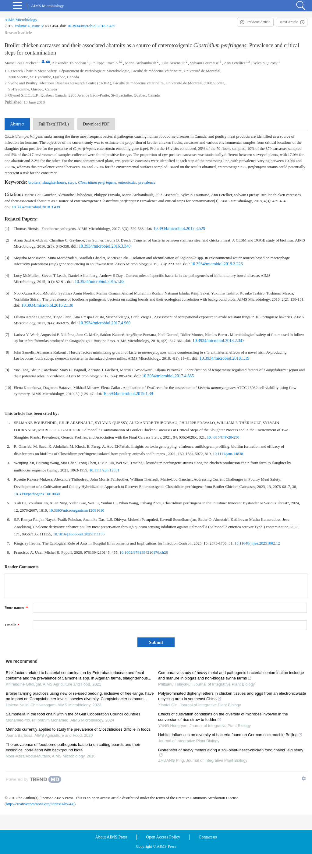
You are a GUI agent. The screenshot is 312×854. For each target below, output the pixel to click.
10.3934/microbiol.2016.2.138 (47, 305)
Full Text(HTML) (53, 124)
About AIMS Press (111, 837)
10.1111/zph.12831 (104, 470)
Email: (12, 625)
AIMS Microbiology (21, 19)
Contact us (208, 837)
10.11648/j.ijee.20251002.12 (257, 543)
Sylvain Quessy (265, 63)
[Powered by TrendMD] (33, 779)
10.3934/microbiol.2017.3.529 (179, 228)
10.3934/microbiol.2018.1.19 (224, 358)
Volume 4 (22, 25)
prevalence (146, 182)
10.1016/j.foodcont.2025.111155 (79, 534)
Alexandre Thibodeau (69, 63)
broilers (34, 182)
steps (72, 182)
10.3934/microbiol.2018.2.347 (218, 340)
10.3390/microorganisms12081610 (76, 510)
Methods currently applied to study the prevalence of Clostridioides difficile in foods (78, 729)
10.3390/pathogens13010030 (37, 494)
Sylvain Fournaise (204, 63)
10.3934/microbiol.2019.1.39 (128, 393)
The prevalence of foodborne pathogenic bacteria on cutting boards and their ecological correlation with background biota (73, 747)
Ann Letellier (234, 63)
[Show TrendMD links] (303, 778)
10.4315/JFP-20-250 (223, 437)
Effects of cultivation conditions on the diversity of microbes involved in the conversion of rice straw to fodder (223, 717)
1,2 (120, 61)
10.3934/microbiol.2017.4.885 (168, 376)
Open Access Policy (163, 837)
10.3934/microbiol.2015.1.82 (99, 281)
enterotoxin (127, 182)
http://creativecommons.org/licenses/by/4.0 (40, 804)
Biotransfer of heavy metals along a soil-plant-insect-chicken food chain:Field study (230, 752)
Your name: (16, 607)
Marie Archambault (140, 63)
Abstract (17, 124)
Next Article (289, 22)
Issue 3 (37, 25)
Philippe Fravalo (104, 63)
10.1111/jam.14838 (228, 453)
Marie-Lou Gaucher (20, 63)
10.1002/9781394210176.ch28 (143, 552)
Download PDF (96, 124)
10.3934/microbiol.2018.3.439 (91, 25)
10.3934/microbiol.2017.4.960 (104, 323)
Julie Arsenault (173, 63)
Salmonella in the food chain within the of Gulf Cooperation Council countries (73, 714)
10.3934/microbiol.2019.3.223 (217, 264)
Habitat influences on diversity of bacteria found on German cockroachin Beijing (230, 734)
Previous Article (258, 22)
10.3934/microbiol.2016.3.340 (104, 246)
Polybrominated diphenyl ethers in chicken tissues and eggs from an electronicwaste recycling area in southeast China (232, 696)
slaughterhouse (54, 182)
